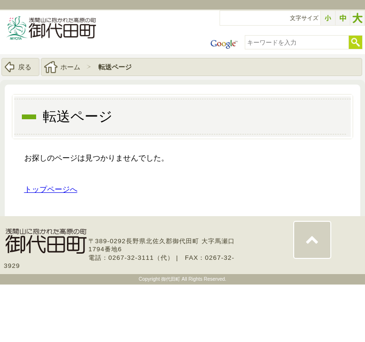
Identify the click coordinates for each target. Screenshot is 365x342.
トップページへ (50, 189)
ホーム (70, 67)
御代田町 (171, 279)
